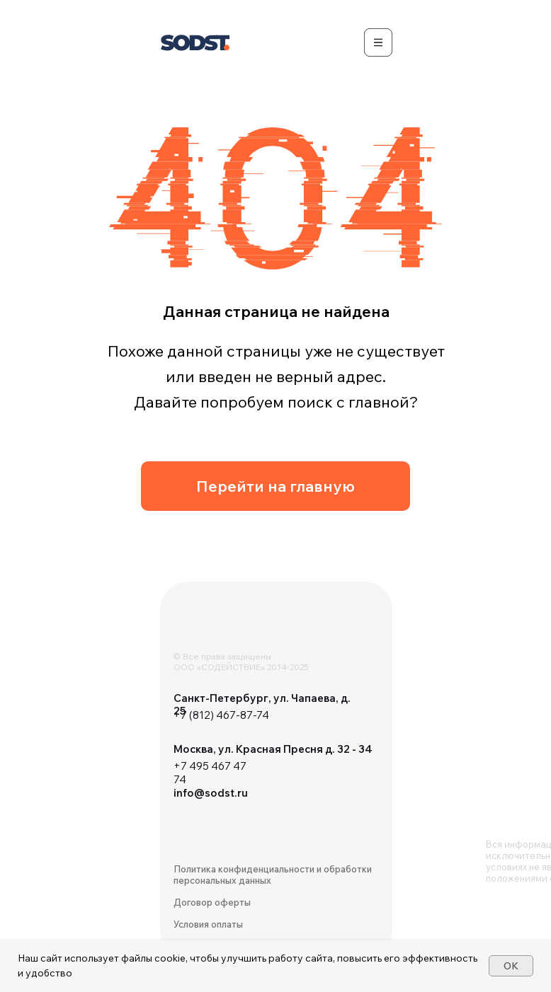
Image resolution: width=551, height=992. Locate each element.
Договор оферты (212, 902)
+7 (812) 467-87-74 (221, 715)
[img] (216, 627)
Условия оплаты (208, 924)
